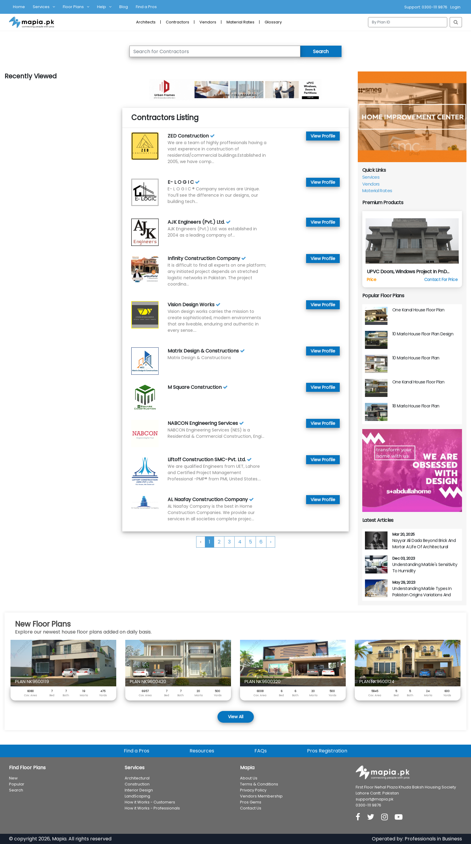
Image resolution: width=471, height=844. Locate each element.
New (13, 778)
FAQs (260, 750)
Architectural (137, 778)
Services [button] (41, 7)
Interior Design (139, 790)
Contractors (177, 22)
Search (318, 51)
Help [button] (101, 7)
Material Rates (240, 22)
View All (235, 717)
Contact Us (250, 808)
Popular (16, 784)
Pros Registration (327, 750)
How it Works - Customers (150, 802)
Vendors (207, 22)
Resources (202, 750)
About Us (248, 778)
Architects (146, 22)
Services (370, 177)
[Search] (407, 22)
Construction (137, 784)
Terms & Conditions (259, 784)
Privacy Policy (253, 790)
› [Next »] (270, 541)
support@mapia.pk (375, 799)
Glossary (273, 22)
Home (19, 7)
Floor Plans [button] (73, 7)
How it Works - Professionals (152, 808)
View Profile (322, 136)
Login (455, 7)
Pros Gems (250, 802)
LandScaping (137, 796)
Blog (123, 7)
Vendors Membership (261, 796)
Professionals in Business (433, 838)
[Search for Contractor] (212, 51)
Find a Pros (146, 7)
